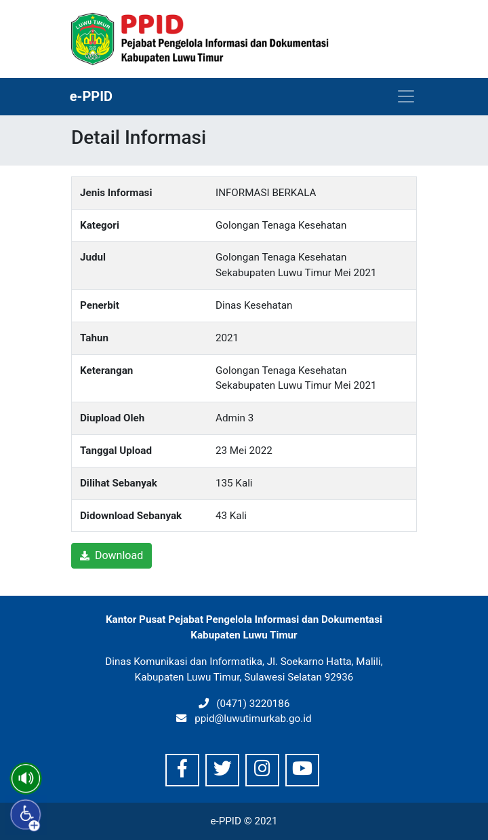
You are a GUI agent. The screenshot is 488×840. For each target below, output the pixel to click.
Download (111, 555)
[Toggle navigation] (406, 96)
